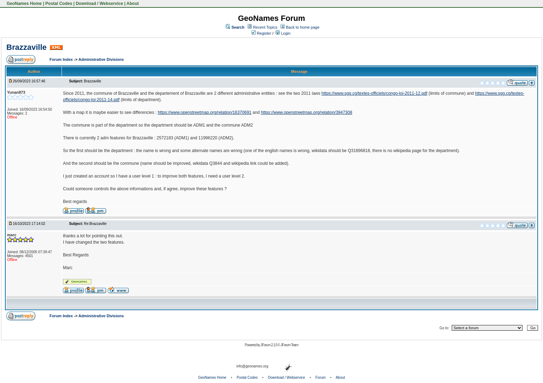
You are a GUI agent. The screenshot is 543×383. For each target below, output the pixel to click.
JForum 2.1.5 (269, 345)
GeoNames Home (23, 3)
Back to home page (302, 27)
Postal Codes (58, 3)
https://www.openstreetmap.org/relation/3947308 (306, 112)
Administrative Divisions (101, 59)
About (133, 3)
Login (283, 33)
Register (261, 33)
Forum (321, 377)
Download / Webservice (99, 3)
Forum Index (62, 59)
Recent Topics (265, 27)
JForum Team (289, 345)
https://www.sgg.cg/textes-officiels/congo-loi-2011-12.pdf (374, 93)
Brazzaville (26, 47)
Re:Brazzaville (95, 224)
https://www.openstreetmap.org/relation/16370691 (205, 112)
